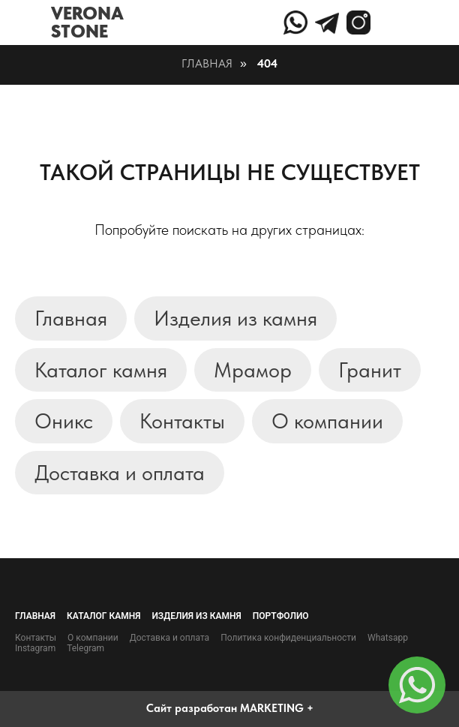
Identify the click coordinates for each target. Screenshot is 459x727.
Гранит (369, 370)
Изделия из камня (235, 318)
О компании (327, 421)
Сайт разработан (191, 708)
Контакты (182, 421)
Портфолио (281, 616)
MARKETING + (277, 708)
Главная (207, 63)
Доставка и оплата (119, 472)
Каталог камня (100, 370)
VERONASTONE (87, 22)
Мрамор (253, 370)
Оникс (63, 421)
